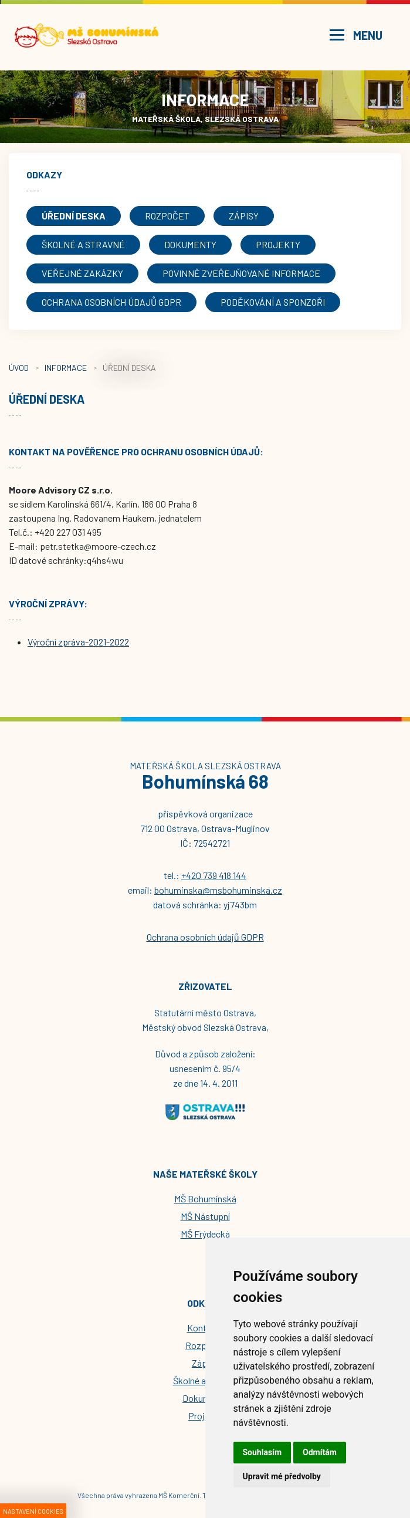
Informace (66, 368)
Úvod (19, 368)
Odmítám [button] (320, 1452)
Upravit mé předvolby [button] (282, 1476)
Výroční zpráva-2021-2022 (78, 641)
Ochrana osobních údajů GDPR (205, 936)
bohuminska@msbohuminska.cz (218, 889)
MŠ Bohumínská (205, 1198)
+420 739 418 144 (213, 875)
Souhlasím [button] (262, 1452)
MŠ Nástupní (205, 1216)
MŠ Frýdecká (205, 1233)
